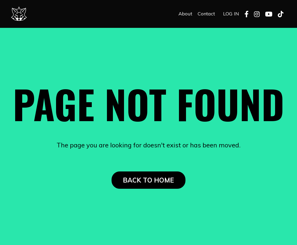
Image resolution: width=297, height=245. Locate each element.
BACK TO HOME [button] (148, 180)
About (185, 14)
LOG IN (231, 14)
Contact (206, 14)
